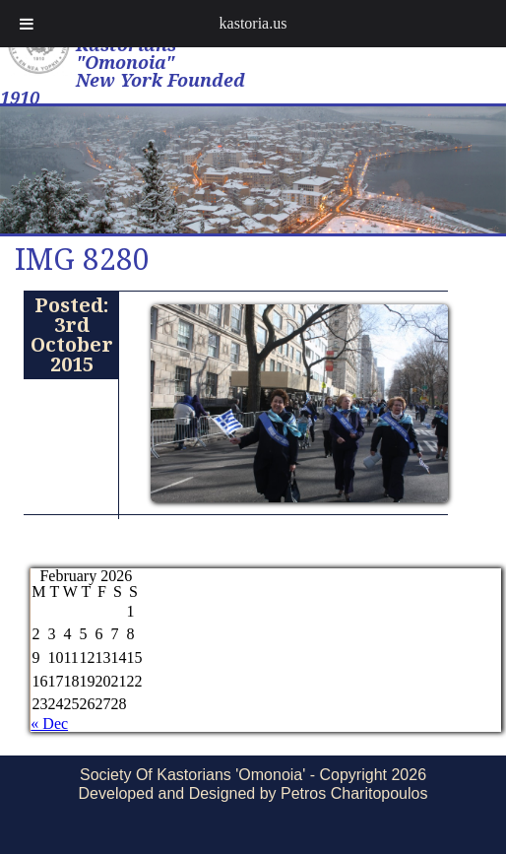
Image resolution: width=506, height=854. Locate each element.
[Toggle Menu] (26, 23)
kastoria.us (253, 23)
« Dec (49, 723)
